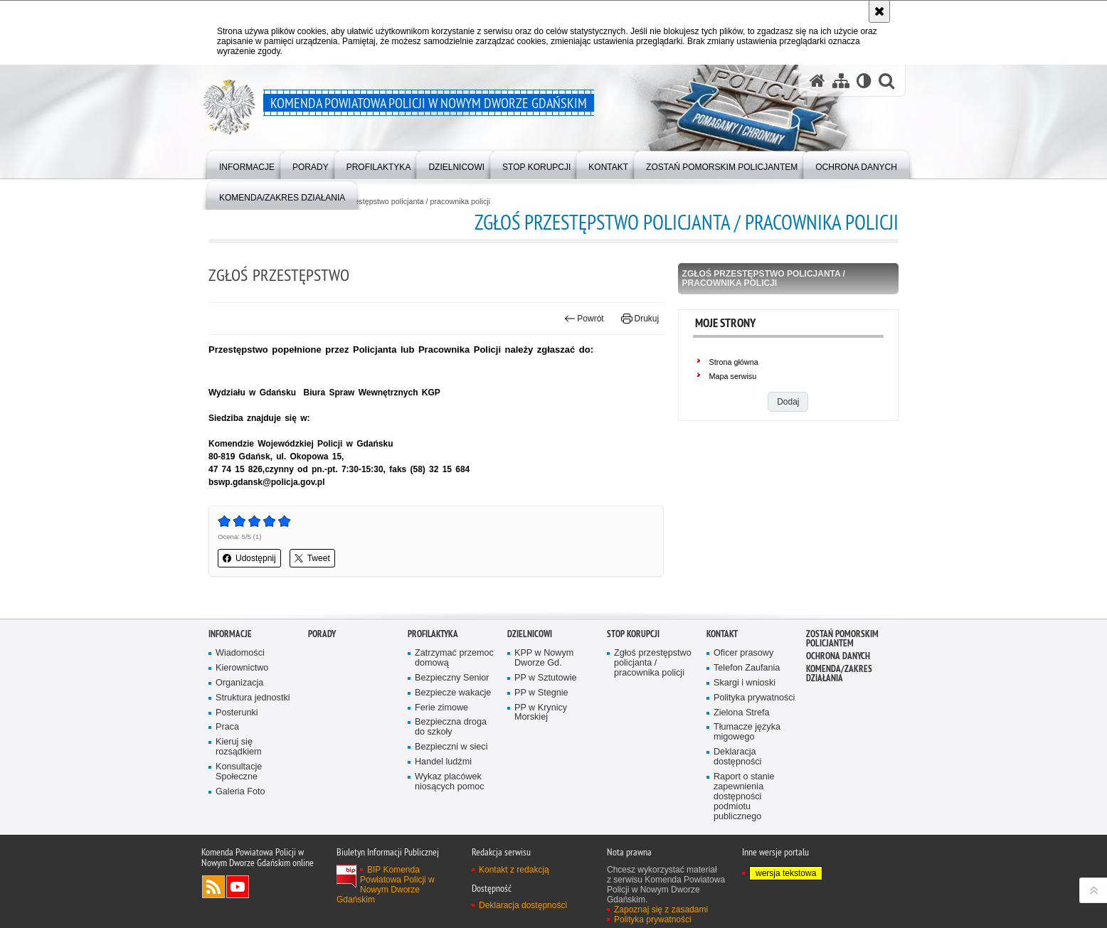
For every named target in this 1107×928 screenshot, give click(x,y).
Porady (322, 667)
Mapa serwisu (733, 376)
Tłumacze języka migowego (747, 765)
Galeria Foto (240, 824)
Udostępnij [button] (249, 558)
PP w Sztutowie (545, 710)
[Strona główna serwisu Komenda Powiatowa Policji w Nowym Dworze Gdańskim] (817, 81)
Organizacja (239, 715)
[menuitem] (246, 164)
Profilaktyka (433, 667)
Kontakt (722, 667)
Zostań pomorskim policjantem (842, 671)
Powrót (584, 318)
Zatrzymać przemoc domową (454, 690)
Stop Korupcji (633, 667)
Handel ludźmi (443, 794)
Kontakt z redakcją (514, 902)
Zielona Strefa (742, 745)
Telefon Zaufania (747, 700)
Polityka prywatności (754, 730)
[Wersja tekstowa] (864, 81)
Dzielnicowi (529, 667)
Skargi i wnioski (744, 715)
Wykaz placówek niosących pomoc (449, 814)
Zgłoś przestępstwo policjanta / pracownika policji (406, 202)
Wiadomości (240, 685)
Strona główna (733, 362)
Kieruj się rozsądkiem (239, 779)
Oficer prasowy (743, 685)
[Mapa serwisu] (840, 81)
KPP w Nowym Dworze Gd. (543, 690)
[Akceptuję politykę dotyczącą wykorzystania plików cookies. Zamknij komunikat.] (879, 11)
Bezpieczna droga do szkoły (451, 760)
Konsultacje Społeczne (239, 804)
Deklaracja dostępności (737, 789)
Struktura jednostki (253, 730)
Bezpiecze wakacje (453, 725)
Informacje (230, 667)
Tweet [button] (312, 558)
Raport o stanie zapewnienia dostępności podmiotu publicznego (744, 829)
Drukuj (640, 318)
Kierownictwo (242, 700)
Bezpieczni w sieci (451, 779)
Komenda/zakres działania (839, 706)
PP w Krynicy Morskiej (540, 745)
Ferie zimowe (441, 740)
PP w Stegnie (541, 725)
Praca (227, 760)
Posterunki (237, 745)
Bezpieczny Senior (452, 710)
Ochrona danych (838, 689)
